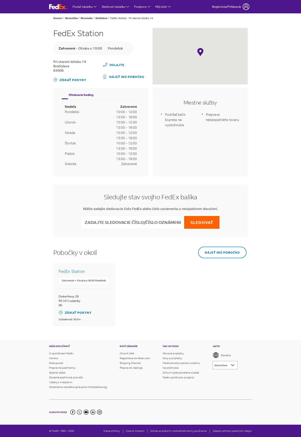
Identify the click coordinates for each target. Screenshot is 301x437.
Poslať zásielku (85, 7)
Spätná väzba (57, 372)
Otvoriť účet (127, 353)
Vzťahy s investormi (60, 382)
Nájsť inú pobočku (123, 76)
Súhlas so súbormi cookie (165, 430)
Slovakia (222, 355)
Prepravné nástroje (131, 367)
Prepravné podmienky (62, 367)
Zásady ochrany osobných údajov (232, 430)
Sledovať (201, 222)
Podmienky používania (193, 430)
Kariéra (53, 358)
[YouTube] (86, 412)
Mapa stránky (111, 430)
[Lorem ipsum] (225, 365)
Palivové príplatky (173, 353)
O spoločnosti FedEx (61, 353)
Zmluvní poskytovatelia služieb (181, 372)
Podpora (142, 7)
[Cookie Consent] (135, 430)
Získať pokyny (69, 80)
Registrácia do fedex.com (135, 358)
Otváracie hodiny (81, 95)
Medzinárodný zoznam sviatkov (181, 363)
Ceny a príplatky (172, 358)
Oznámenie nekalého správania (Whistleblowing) (78, 387)
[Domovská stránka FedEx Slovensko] (58, 6)
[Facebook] (72, 412)
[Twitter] (79, 412)
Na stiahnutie (171, 367)
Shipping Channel (130, 363)
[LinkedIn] (92, 412)
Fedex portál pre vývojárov (178, 377)
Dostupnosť (56, 363)
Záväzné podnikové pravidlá (66, 377)
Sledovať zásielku (115, 7)
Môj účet (163, 7)
